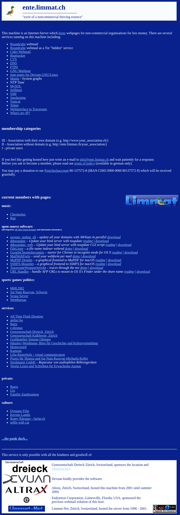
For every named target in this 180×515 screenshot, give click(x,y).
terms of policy (84, 163)
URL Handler (19, 271)
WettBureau (18, 300)
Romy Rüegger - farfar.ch (27, 418)
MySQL (15, 86)
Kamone (16, 351)
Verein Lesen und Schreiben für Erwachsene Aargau (45, 366)
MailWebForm (20, 256)
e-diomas (16, 328)
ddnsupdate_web (21, 245)
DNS (13, 63)
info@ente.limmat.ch (94, 159)
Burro (14, 387)
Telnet (14, 105)
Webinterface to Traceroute (28, 109)
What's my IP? (20, 113)
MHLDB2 (17, 288)
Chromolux (18, 214)
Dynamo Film (19, 411)
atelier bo (16, 320)
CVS (13, 59)
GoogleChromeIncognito (27, 252)
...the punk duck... (15, 438)
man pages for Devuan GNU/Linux (34, 75)
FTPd (14, 67)
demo (68, 248)
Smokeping (18, 97)
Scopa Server (19, 296)
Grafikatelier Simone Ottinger (30, 339)
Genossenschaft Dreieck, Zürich (32, 331)
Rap (13, 218)
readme (88, 241)
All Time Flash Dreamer (25, 229)
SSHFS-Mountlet (22, 264)
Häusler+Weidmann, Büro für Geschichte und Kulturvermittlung (54, 343)
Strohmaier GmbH (22, 362)
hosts (62, 33)
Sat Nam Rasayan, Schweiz (28, 292)
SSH (13, 94)
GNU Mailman (20, 71)
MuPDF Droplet (21, 260)
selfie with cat (19, 422)
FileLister (16, 248)
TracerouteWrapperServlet (28, 268)
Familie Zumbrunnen (24, 394)
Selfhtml (16, 90)
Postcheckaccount (56, 170)
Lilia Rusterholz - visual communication (37, 354)
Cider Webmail (20, 52)
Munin (14, 78)
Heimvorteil (18, 347)
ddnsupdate (18, 241)
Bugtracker (17, 55)
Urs (12, 390)
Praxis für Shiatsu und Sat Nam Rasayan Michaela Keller (49, 358)
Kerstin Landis (20, 415)
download (114, 237)
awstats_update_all (23, 237)
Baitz (13, 324)
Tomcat (15, 101)
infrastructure (61, 468)
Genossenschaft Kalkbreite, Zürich (33, 335)
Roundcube (18, 44)
